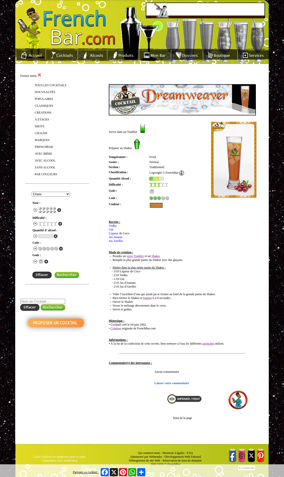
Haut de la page (182, 418)
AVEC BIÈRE (43, 153)
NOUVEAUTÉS (45, 92)
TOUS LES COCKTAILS (50, 85)
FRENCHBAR (44, 147)
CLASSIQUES (44, 106)
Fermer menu (30, 76)
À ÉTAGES (42, 119)
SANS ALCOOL (45, 167)
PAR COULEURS (46, 174)
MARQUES (42, 140)
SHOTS (39, 126)
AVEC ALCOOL (45, 160)
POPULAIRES (44, 99)
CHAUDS (41, 133)
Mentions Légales (173, 453)
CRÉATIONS (43, 112)
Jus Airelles (116, 241)
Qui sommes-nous (149, 453)
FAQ (190, 453)
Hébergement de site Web (144, 460)
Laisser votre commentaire (171, 383)
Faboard (196, 456)
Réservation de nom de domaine (182, 460)
